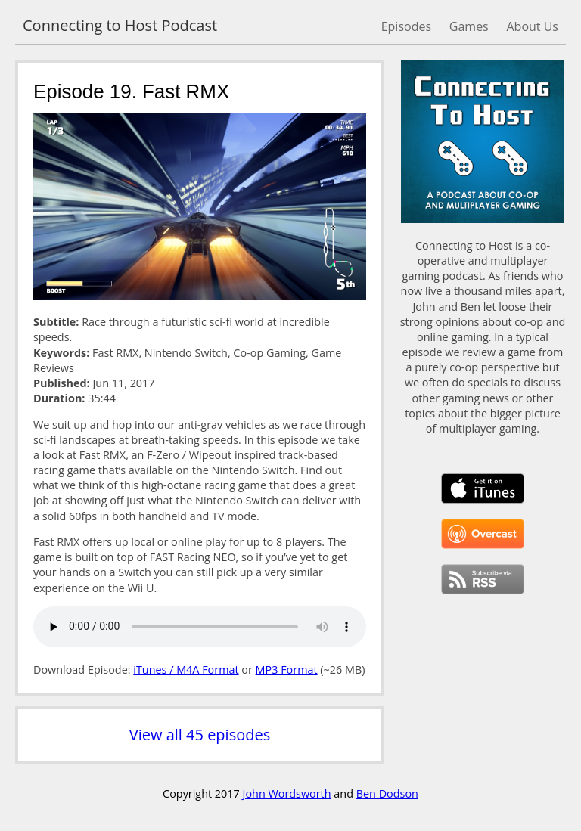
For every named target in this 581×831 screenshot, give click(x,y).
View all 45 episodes (199, 734)
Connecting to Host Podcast (120, 25)
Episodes (406, 26)
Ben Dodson (387, 793)
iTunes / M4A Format (185, 669)
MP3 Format (287, 669)
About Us (533, 26)
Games (469, 26)
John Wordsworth (287, 793)
